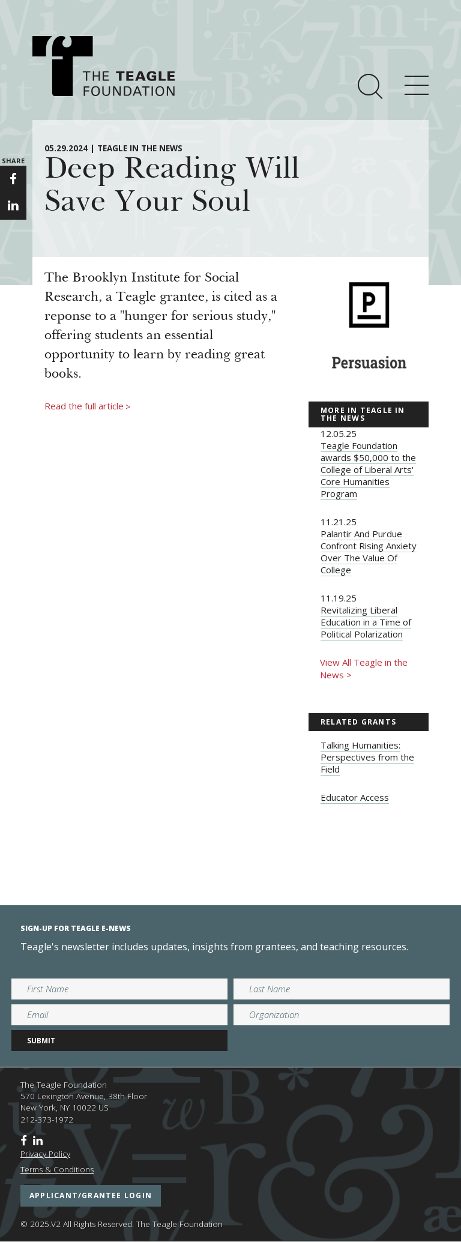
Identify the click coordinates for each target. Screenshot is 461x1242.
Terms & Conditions (57, 1169)
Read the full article (87, 406)
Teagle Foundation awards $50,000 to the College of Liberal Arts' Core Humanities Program (368, 469)
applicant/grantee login (90, 1195)
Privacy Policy (45, 1153)
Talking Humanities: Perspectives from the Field (367, 757)
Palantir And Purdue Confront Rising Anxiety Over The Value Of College (369, 552)
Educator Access (355, 797)
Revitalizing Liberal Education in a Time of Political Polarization (366, 622)
